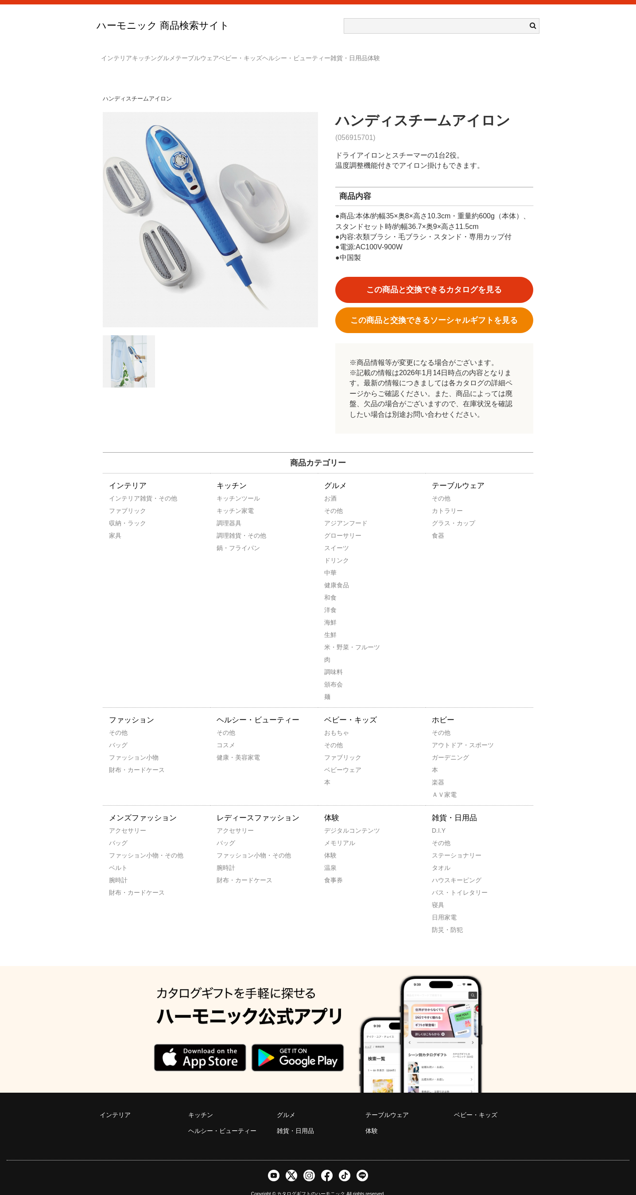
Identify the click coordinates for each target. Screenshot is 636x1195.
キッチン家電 (228, 497)
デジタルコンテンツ (336, 817)
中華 (330, 559)
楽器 (438, 769)
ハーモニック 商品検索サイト (163, 25)
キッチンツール (228, 485)
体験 (502, 54)
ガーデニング (444, 744)
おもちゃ (336, 719)
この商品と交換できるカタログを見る (434, 276)
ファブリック (121, 497)
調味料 (333, 659)
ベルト (118, 854)
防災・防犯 (444, 916)
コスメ (226, 732)
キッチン (166, 54)
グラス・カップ (444, 510)
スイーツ (336, 535)
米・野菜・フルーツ (336, 634)
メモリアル (336, 830)
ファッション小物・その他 (121, 842)
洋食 (330, 597)
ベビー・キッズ (315, 54)
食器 (438, 522)
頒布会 (333, 671)
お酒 (330, 485)
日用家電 (444, 904)
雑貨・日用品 (459, 54)
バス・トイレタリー (444, 879)
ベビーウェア (336, 756)
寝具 (438, 892)
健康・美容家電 (228, 744)
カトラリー (444, 497)
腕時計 (118, 867)
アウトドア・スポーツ (444, 732)
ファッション (131, 707)
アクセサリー (121, 817)
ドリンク (336, 547)
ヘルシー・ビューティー (389, 54)
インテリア (120, 54)
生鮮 (330, 621)
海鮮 (330, 609)
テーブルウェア (254, 54)
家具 (115, 522)
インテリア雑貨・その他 (121, 485)
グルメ (206, 54)
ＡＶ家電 (444, 781)
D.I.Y (439, 817)
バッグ (118, 732)
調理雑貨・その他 (228, 522)
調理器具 (228, 510)
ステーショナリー (444, 842)
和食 (330, 584)
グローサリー (336, 522)
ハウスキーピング (444, 867)
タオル (441, 854)
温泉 (330, 854)
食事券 (333, 867)
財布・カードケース (121, 756)
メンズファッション (143, 805)
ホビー (443, 707)
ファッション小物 (121, 744)
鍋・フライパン (228, 535)
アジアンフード (336, 510)
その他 (333, 497)
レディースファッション (258, 805)
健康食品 (336, 572)
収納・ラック (121, 510)
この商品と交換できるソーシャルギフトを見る (434, 307)
